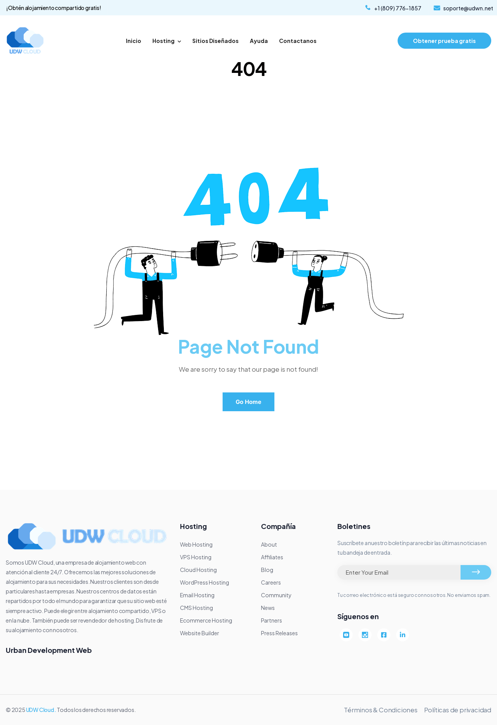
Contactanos (298, 40)
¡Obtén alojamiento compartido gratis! (53, 7)
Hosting (166, 40)
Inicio (133, 40)
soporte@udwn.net (468, 8)
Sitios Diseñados (215, 40)
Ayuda (259, 40)
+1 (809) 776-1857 (397, 8)
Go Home (248, 401)
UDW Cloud (40, 709)
